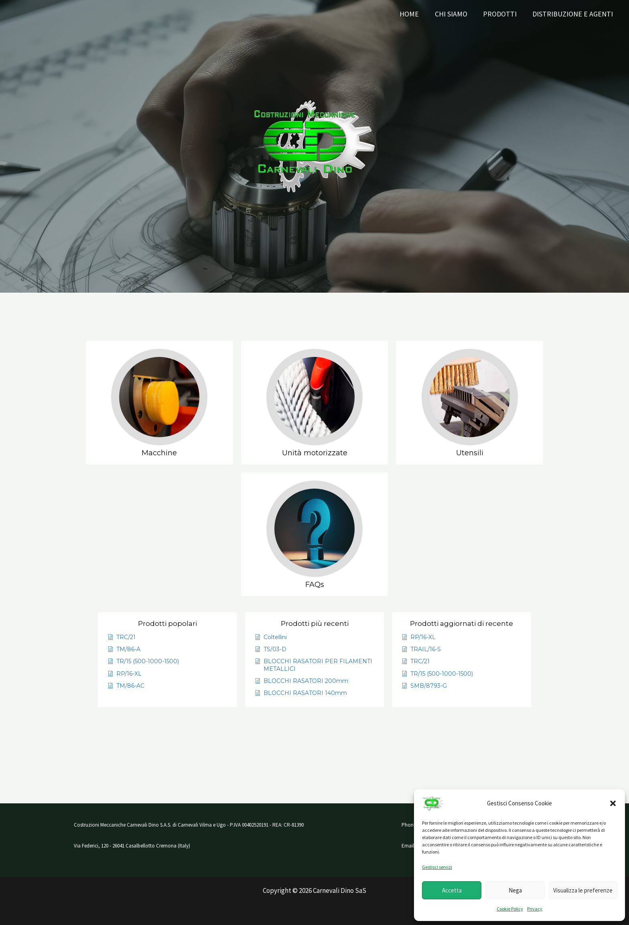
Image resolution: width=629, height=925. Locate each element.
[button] (613, 803)
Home (414, 13)
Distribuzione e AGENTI (573, 13)
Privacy (534, 909)
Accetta (452, 890)
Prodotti (502, 13)
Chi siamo (454, 13)
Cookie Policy (510, 909)
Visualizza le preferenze (583, 890)
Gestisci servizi (437, 867)
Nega (515, 890)
